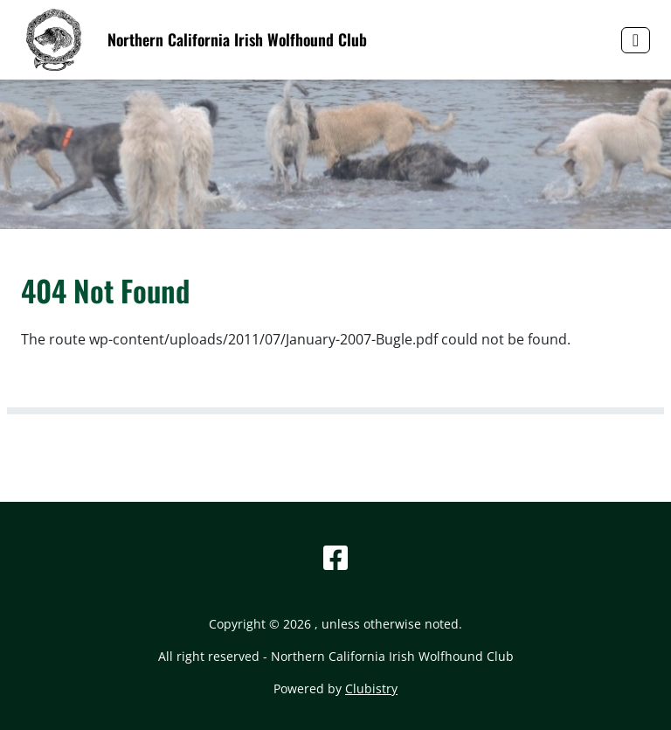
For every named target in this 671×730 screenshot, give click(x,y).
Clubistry (371, 688)
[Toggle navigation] (635, 40)
